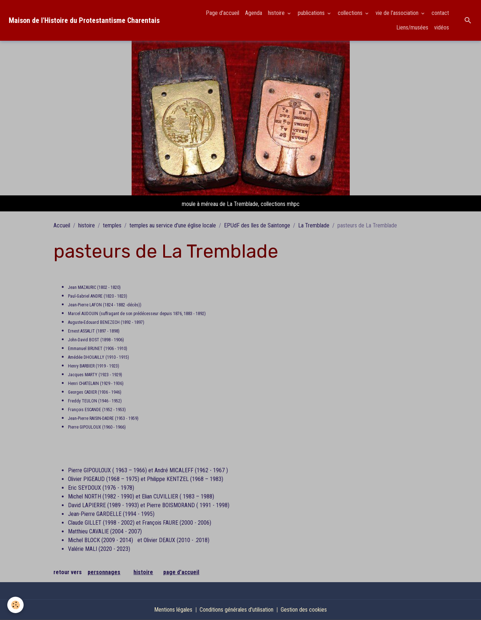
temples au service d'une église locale (172, 225)
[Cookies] (15, 605)
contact (440, 12)
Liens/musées (412, 27)
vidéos (441, 27)
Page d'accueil (222, 12)
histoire (277, 12)
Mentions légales (173, 609)
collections (351, 12)
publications (312, 12)
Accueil (61, 225)
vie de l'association (398, 12)
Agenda (253, 12)
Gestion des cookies (304, 609)
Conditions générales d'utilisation (236, 609)
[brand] (84, 20)
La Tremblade (313, 225)
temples (112, 225)
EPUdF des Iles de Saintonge (257, 225)
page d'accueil (181, 572)
